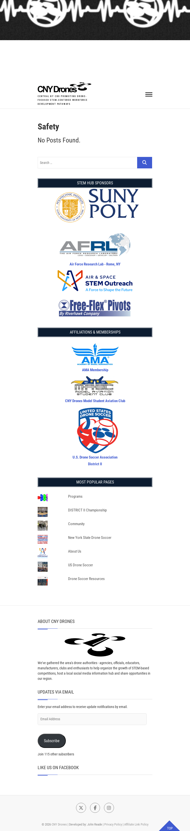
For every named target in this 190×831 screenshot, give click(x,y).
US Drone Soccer (80, 565)
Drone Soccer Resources (86, 579)
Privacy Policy (113, 824)
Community (76, 524)
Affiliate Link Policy (136, 824)
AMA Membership (95, 370)
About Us (74, 551)
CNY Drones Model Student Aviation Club (95, 401)
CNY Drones (59, 824)
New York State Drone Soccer (89, 537)
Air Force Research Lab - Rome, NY (95, 264)
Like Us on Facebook (58, 767)
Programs (75, 496)
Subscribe (52, 740)
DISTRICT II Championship (87, 510)
